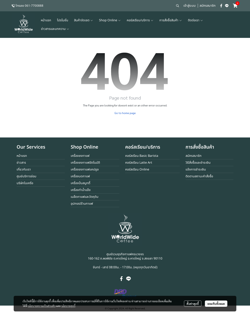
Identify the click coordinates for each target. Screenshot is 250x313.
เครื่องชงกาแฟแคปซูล (85, 169)
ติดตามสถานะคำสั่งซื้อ (199, 176)
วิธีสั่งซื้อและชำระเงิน (198, 162)
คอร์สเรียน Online (137, 169)
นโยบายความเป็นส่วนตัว (41, 306)
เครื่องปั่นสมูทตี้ (80, 183)
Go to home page (125, 113)
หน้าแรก (22, 155)
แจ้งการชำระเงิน (196, 169)
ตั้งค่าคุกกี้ (193, 303)
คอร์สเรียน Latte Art (138, 162)
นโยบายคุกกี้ (68, 306)
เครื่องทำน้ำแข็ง (81, 190)
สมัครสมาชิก (208, 5)
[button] (177, 5)
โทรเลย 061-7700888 (29, 6)
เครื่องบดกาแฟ (80, 176)
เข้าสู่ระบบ (189, 5)
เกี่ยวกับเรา (24, 169)
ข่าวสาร (21, 162)
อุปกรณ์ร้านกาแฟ (82, 203)
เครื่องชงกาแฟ (80, 155)
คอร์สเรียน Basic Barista (141, 155)
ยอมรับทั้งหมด (216, 303)
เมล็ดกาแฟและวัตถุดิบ (84, 196)
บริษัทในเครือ (25, 183)
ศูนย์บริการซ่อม (26, 176)
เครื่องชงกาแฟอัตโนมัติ (85, 162)
